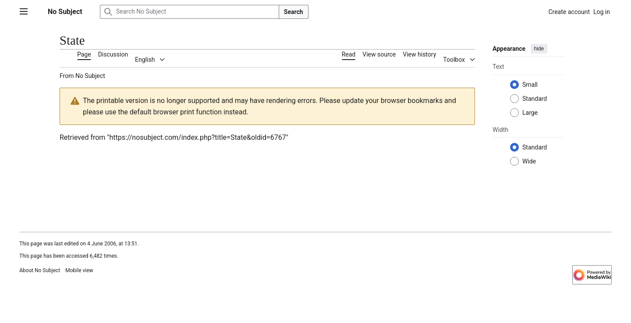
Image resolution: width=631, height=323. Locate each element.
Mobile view (79, 270)
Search (293, 11)
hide (539, 49)
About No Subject (39, 270)
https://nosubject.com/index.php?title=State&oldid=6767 (197, 137)
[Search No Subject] (189, 12)
